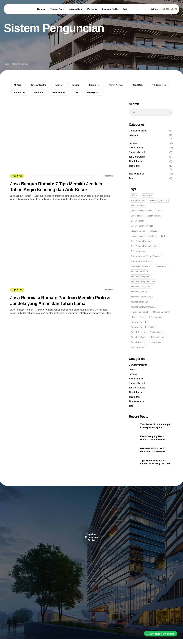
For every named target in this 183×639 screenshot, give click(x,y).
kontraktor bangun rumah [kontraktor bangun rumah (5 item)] (143, 282)
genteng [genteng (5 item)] (152, 236)
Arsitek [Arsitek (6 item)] (134, 195)
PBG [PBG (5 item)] (133, 317)
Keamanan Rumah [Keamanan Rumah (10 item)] (139, 271)
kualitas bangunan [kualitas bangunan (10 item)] (139, 302)
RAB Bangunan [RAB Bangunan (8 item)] (156, 317)
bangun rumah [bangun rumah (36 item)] (138, 201)
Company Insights (38, 85)
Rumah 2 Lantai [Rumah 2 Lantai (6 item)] (138, 332)
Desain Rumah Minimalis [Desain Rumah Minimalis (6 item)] (142, 226)
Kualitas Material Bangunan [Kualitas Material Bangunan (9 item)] (143, 307)
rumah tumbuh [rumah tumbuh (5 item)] (138, 342)
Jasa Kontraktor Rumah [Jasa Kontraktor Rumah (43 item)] (141, 261)
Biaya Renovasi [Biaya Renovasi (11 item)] (138, 206)
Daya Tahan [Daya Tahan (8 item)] (136, 216)
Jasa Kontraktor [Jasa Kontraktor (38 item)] (138, 251)
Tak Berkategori (159, 85)
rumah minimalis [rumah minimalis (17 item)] (138, 337)
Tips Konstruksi (59, 92)
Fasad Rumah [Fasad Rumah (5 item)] (137, 236)
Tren (76, 92)
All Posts (18, 85)
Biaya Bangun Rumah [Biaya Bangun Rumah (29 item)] (159, 201)
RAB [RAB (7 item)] (142, 317)
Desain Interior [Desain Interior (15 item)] (153, 216)
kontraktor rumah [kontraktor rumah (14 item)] (139, 292)
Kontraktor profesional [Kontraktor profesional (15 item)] (141, 287)
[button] (168, 9)
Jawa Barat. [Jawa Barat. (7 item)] (161, 266)
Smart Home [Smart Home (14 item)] (156, 342)
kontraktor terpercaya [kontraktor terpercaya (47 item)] (141, 297)
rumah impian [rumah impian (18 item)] (156, 332)
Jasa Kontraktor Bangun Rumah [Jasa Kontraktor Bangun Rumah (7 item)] (145, 256)
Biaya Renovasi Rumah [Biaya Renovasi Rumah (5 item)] (141, 211)
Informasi (59, 85)
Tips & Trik (38, 92)
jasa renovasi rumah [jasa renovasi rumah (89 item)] (141, 266)
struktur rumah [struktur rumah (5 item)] (138, 347)
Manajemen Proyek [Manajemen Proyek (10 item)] (139, 312)
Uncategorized (93, 92)
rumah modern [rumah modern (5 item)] (158, 337)
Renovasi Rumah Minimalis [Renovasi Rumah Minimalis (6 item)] (143, 327)
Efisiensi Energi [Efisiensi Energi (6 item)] (138, 231)
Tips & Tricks (19, 92)
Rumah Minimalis (116, 85)
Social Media (138, 85)
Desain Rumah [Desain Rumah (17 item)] (137, 221)
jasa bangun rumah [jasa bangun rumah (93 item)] (140, 241)
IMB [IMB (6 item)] (163, 236)
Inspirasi (75, 85)
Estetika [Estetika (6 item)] (153, 231)
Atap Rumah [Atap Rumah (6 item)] (147, 195)
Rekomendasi (94, 85)
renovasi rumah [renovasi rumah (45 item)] (138, 322)
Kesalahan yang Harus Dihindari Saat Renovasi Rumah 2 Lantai (153, 439)
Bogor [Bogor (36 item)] (159, 211)
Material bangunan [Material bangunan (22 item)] (161, 312)
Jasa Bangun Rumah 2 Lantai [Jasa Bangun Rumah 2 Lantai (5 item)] (144, 246)
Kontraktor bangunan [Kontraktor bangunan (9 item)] (140, 276)
